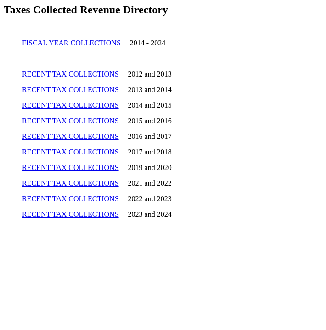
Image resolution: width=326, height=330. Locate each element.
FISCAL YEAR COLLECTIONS (71, 43)
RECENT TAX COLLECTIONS (70, 74)
